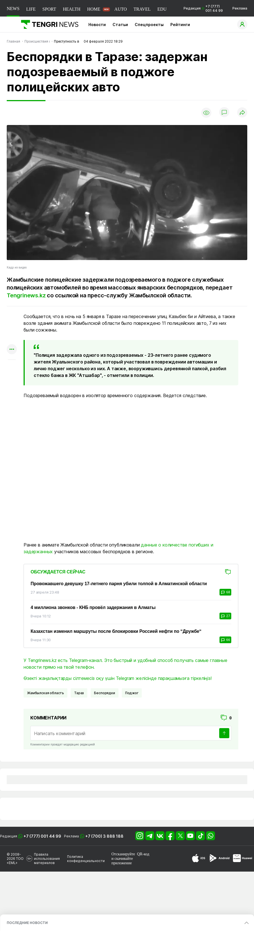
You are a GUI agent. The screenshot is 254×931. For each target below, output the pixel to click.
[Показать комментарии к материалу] (12, 368)
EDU (162, 9)
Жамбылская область (45, 693)
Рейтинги (180, 24)
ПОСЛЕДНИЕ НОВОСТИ (27, 923)
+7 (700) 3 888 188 (104, 836)
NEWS (13, 8)
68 (225, 592)
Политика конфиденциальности (86, 858)
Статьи (120, 24)
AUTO (121, 9)
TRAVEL (142, 9)
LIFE (31, 9)
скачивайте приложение (122, 860)
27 (225, 616)
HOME (93, 9)
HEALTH (72, 9)
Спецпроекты (149, 24)
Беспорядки (104, 693)
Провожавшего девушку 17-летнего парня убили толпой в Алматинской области (119, 583)
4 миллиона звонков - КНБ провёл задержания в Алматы (93, 607)
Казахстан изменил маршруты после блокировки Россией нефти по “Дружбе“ (116, 631)
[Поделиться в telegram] (12, 327)
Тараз (79, 693)
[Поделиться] (242, 112)
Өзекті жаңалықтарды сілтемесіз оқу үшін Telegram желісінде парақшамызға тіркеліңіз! (118, 678)
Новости (97, 24)
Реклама (239, 8)
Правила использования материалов (47, 858)
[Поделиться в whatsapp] (12, 316)
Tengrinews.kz (26, 295)
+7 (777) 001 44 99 (42, 836)
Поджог (131, 693)
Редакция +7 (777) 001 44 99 (203, 8)
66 (225, 640)
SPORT (49, 9)
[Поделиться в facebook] (12, 338)
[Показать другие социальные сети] (12, 349)
